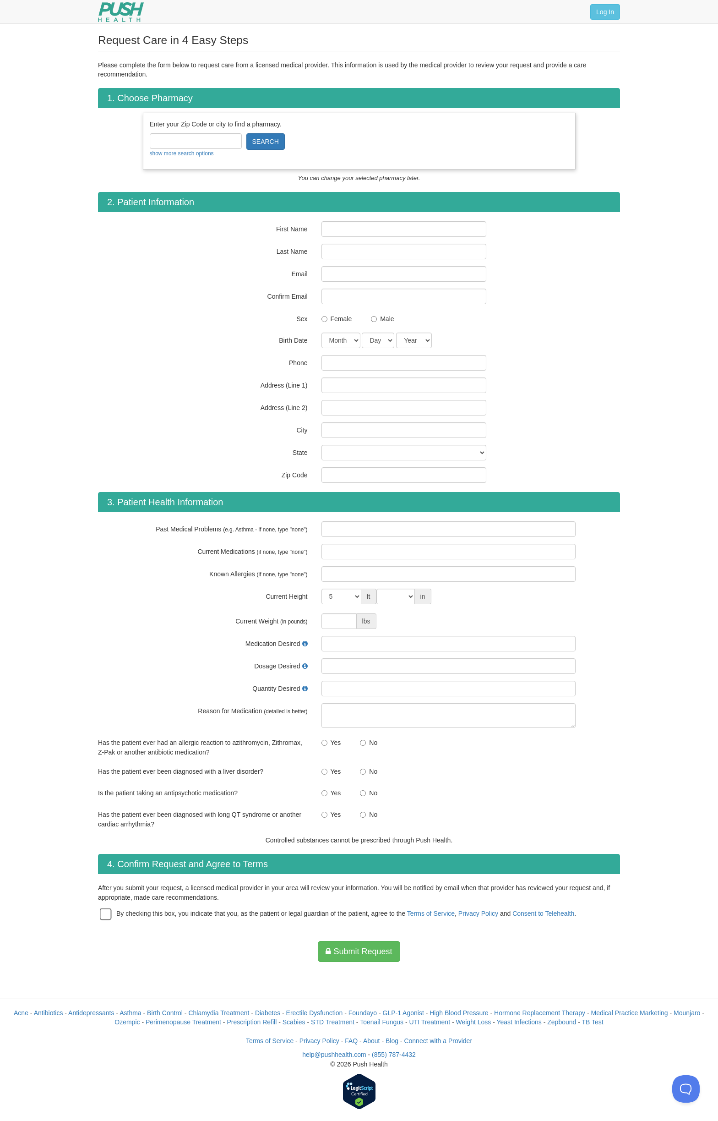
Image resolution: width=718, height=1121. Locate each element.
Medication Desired (272, 643)
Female (341, 319)
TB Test (593, 1022)
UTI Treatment (429, 1022)
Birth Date (293, 340)
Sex (301, 319)
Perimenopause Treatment (183, 1022)
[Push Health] (121, 12)
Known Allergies (258, 574)
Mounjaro (687, 1013)
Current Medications (252, 551)
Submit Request (359, 951)
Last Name (292, 251)
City (301, 430)
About (371, 1040)
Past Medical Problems (231, 529)
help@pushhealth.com (334, 1054)
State (300, 452)
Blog (392, 1040)
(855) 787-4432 (394, 1054)
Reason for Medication (252, 711)
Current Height (286, 596)
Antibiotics (48, 1013)
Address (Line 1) (284, 385)
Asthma (130, 1013)
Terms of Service (431, 913)
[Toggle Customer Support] (686, 1089)
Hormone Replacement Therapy (539, 1013)
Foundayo (362, 1013)
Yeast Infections (518, 1022)
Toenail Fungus (381, 1022)
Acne (21, 1013)
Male (387, 319)
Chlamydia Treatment (218, 1013)
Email (299, 274)
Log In (605, 12)
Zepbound (561, 1022)
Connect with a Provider (438, 1040)
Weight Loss (473, 1022)
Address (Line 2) (284, 407)
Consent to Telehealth (543, 913)
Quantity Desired (276, 688)
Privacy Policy (478, 913)
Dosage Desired (277, 666)
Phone (298, 362)
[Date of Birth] (340, 340)
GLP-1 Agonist (403, 1013)
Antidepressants (91, 1013)
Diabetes (267, 1013)
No (373, 742)
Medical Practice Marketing (629, 1013)
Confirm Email (287, 296)
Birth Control (165, 1013)
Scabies (294, 1022)
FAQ (351, 1040)
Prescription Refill (252, 1022)
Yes (336, 742)
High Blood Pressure (459, 1013)
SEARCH (265, 141)
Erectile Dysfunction (314, 1013)
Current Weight (271, 621)
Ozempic (127, 1022)
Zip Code (295, 475)
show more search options (182, 153)
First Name (291, 229)
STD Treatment (332, 1022)
